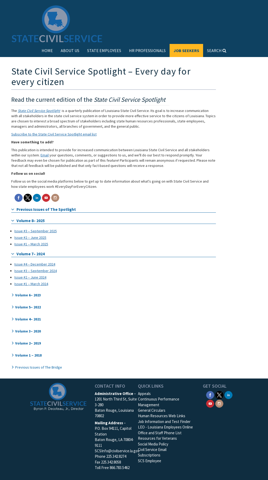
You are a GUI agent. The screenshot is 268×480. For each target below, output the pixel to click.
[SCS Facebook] (18, 197)
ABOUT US (70, 50)
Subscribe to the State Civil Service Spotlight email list (54, 134)
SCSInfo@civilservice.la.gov (117, 450)
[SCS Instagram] (55, 197)
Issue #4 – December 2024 (34, 264)
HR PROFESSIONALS (147, 50)
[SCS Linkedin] (37, 197)
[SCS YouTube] (46, 197)
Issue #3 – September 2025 (35, 231)
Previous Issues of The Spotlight (46, 209)
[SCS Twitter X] (28, 197)
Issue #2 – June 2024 (30, 277)
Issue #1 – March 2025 (31, 244)
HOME (47, 50)
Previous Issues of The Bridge (38, 367)
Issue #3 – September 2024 (35, 270)
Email (45, 155)
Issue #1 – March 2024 (31, 283)
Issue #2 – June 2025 (30, 237)
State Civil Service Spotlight (39, 110)
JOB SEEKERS (186, 50)
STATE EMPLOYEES (104, 50)
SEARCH (216, 50)
